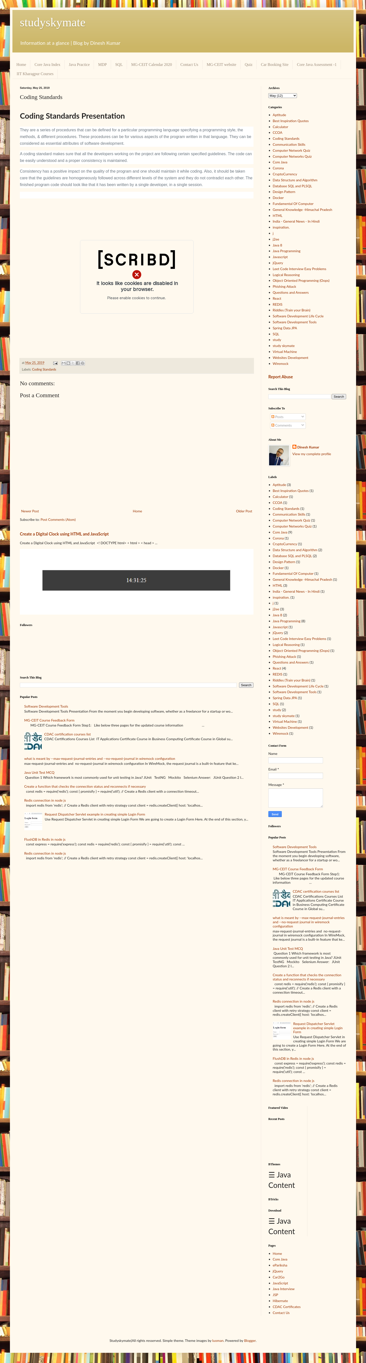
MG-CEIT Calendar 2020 (151, 64)
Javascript (280, 257)
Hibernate (280, 1301)
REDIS (278, 304)
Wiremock (280, 363)
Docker (278, 197)
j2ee (276, 239)
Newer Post (30, 511)
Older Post (244, 511)
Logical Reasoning (286, 275)
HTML (278, 215)
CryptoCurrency (285, 174)
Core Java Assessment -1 (317, 64)
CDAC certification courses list (67, 734)
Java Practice (79, 64)
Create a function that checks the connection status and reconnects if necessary (85, 786)
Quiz (248, 64)
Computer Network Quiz (291, 150)
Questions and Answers (291, 292)
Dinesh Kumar (308, 447)
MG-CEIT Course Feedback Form (49, 720)
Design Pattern (284, 192)
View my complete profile (311, 454)
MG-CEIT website (221, 64)
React (277, 298)
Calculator (280, 127)
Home (21, 64)
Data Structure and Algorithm (295, 180)
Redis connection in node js (45, 800)
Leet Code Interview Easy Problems (299, 269)
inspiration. (281, 227)
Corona (278, 168)
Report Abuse (280, 376)
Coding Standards (44, 369)
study (277, 340)
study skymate (284, 345)
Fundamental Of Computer (293, 203)
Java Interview (284, 1289)
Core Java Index (47, 64)
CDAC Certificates (287, 1307)
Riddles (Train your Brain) (292, 310)
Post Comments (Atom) (58, 519)
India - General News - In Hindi (296, 221)
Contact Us (189, 64)
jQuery (278, 263)
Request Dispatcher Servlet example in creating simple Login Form (95, 814)
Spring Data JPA (285, 328)
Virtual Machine (285, 351)
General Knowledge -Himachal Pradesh (302, 209)
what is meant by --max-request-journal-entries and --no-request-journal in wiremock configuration (99, 758)
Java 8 (277, 245)
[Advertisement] (285, 1139)
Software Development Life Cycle (298, 316)
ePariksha (280, 1265)
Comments (281, 425)
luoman (217, 1340)
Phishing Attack (284, 286)
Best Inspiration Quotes (291, 121)
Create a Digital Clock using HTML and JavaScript (64, 534)
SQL (119, 64)
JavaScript (280, 1283)
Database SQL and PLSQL (292, 186)
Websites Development (290, 357)
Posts (277, 417)
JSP (275, 1295)
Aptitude (279, 115)
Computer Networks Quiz (292, 156)
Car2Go (279, 1277)
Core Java (280, 162)
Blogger (249, 1340)
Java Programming (287, 251)
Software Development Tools (46, 706)
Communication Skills (289, 144)
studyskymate (52, 22)
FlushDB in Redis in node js (45, 839)
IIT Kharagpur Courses (35, 74)
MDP (102, 64)
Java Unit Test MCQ (39, 772)
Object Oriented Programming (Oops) (301, 280)
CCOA (278, 132)
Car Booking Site (274, 64)
